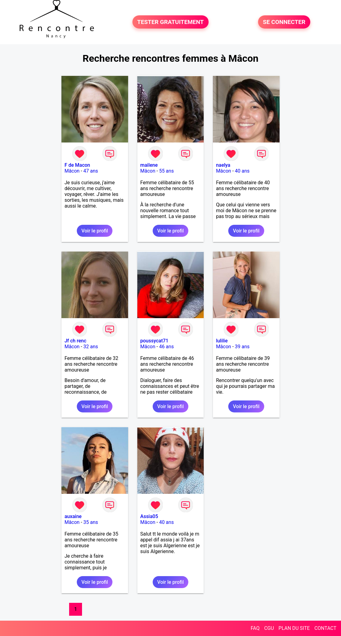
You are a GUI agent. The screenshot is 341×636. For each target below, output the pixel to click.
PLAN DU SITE (294, 628)
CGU (269, 628)
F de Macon (77, 165)
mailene (149, 165)
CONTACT (325, 628)
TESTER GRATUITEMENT (170, 21)
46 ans (166, 346)
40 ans (242, 171)
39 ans (242, 346)
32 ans (90, 346)
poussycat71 (154, 341)
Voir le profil (94, 231)
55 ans (166, 171)
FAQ (255, 628)
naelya (223, 165)
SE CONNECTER (284, 21)
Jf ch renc (75, 341)
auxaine (73, 516)
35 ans (90, 522)
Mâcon (72, 171)
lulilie (222, 341)
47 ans (90, 171)
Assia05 (149, 516)
